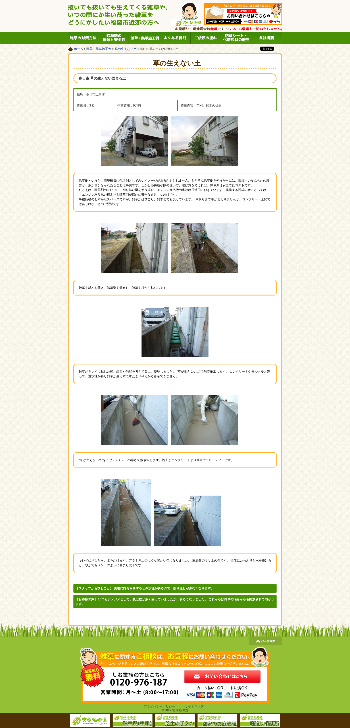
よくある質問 (175, 38)
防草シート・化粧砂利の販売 (236, 38)
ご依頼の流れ (205, 38)
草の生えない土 (126, 49)
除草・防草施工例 (144, 38)
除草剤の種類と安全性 (113, 38)
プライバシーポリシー (159, 706)
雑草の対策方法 (83, 38)
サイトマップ (194, 706)
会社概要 (266, 38)
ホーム (78, 49)
